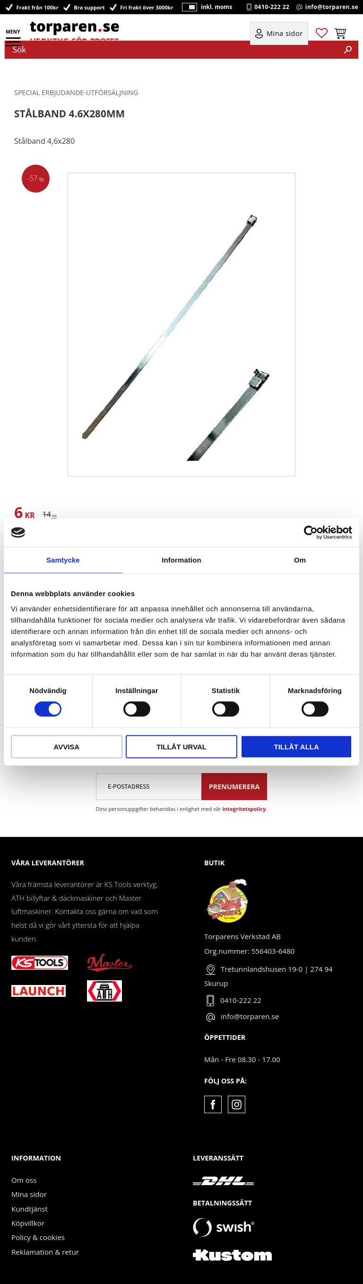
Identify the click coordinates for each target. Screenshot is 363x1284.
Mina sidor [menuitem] (285, 33)
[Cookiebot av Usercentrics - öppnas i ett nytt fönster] (310, 533)
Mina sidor (29, 1194)
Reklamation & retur (45, 1252)
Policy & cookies (38, 1237)
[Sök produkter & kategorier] (171, 50)
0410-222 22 (271, 7)
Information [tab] (181, 560)
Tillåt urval (181, 746)
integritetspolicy (244, 808)
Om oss (23, 1180)
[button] (14, 44)
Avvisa (66, 746)
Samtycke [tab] (63, 560)
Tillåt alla (296, 746)
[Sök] (347, 49)
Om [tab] (300, 560)
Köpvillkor (27, 1223)
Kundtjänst (29, 1209)
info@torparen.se (331, 7)
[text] (24, 514)
